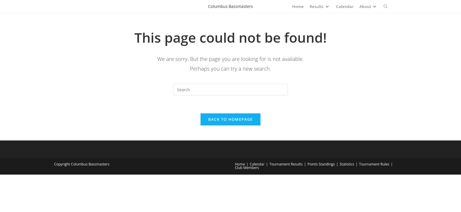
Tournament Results (286, 164)
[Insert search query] (230, 89)
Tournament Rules (374, 164)
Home (240, 164)
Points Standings (321, 164)
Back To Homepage (230, 119)
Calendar (257, 164)
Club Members (247, 167)
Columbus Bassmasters (230, 6)
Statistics (347, 164)
